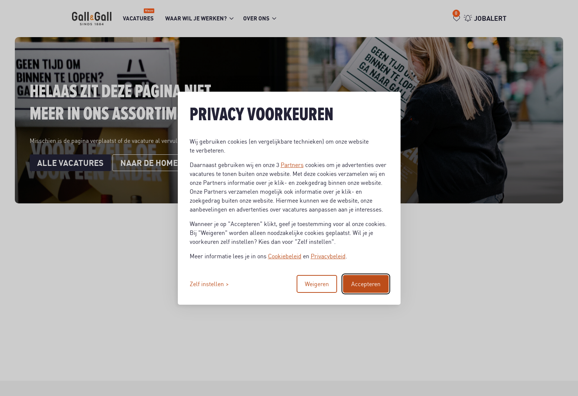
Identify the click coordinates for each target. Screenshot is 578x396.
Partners (292, 164)
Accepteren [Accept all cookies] (366, 284)
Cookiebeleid (284, 256)
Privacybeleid (328, 256)
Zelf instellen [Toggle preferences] (207, 284)
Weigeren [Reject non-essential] (317, 284)
